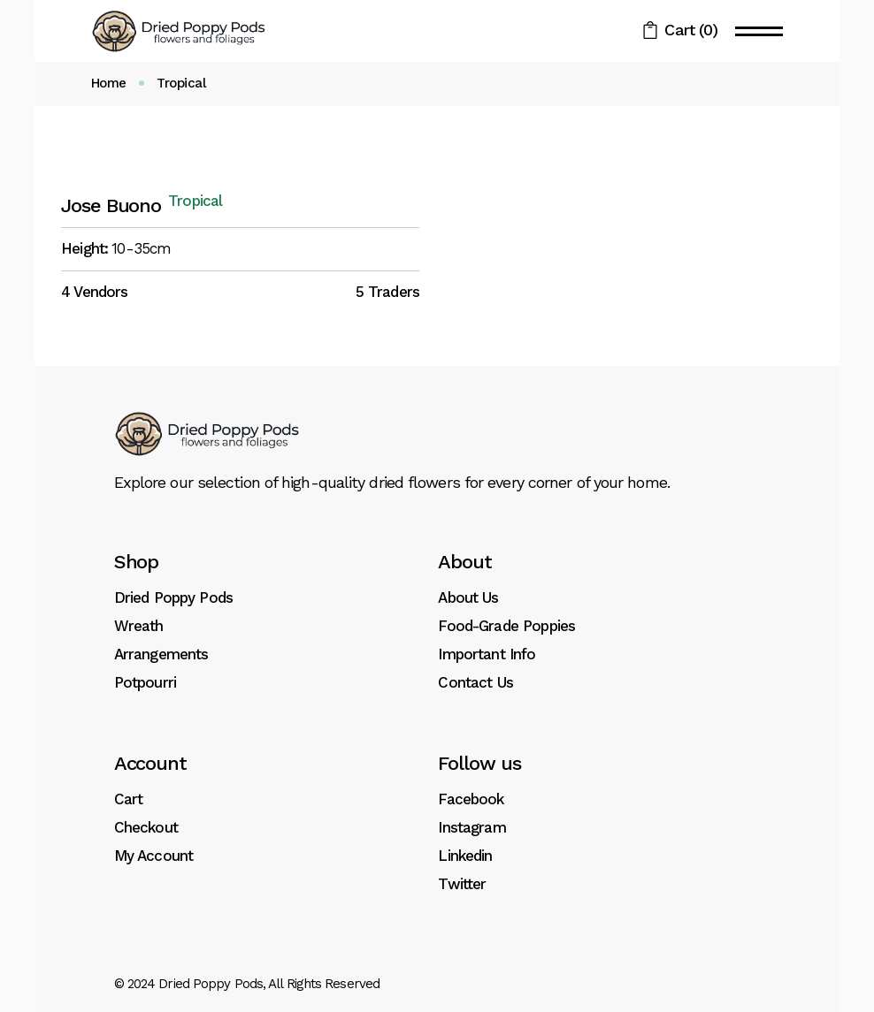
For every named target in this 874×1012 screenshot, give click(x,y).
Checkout (146, 827)
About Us (468, 597)
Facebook (470, 799)
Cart (128, 799)
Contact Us (475, 682)
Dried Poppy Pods (173, 597)
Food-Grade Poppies (506, 626)
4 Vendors (94, 292)
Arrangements (161, 654)
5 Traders (387, 292)
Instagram (471, 827)
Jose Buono (111, 205)
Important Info (486, 654)
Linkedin (465, 855)
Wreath (139, 626)
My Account (154, 855)
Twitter (462, 884)
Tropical (195, 201)
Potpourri (145, 682)
